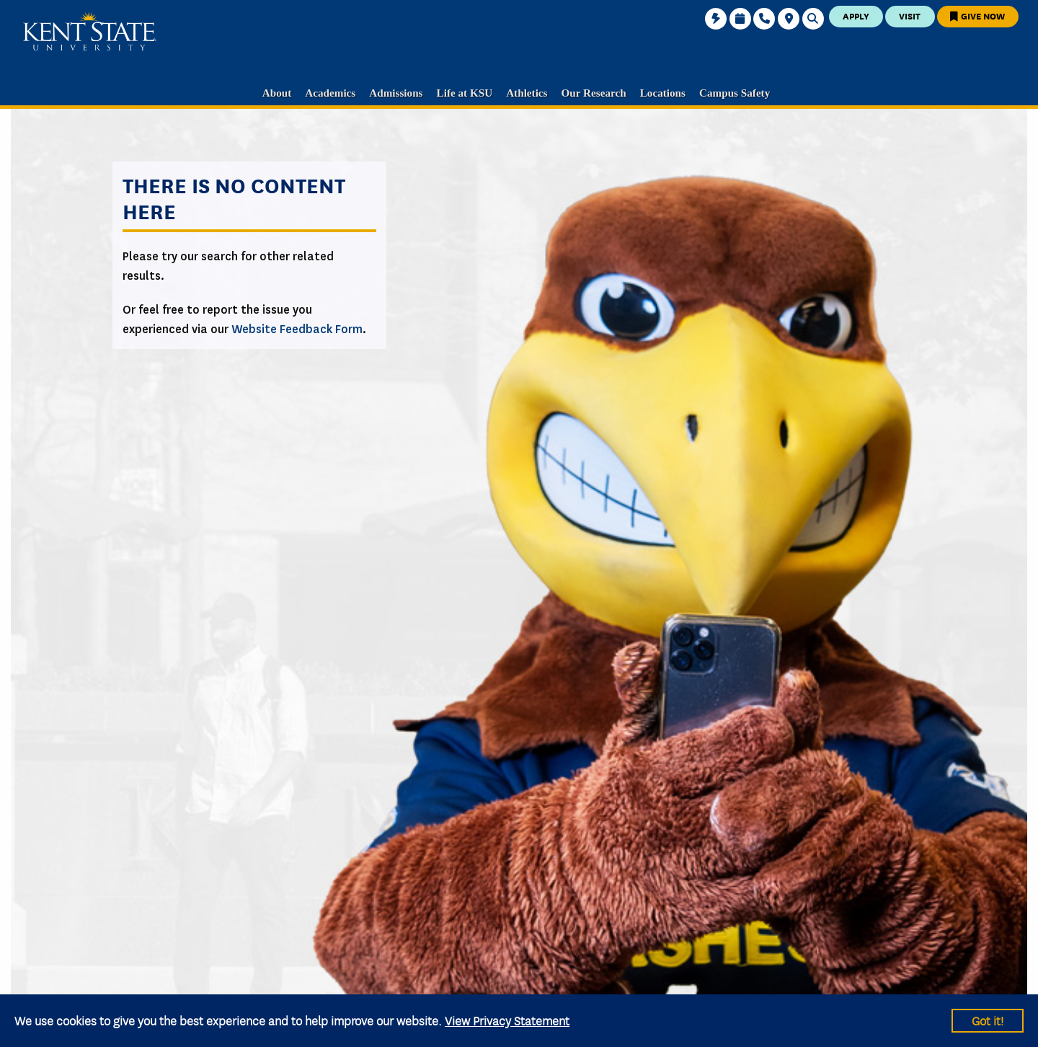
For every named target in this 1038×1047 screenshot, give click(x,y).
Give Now (977, 15)
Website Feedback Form (297, 329)
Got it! (987, 1020)
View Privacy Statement (507, 1020)
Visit (910, 15)
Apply (856, 15)
